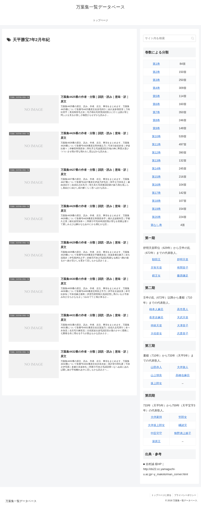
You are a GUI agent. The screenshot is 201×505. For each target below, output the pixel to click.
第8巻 (156, 120)
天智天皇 (156, 267)
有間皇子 (182, 267)
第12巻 (156, 152)
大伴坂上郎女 (156, 425)
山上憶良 (156, 375)
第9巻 (156, 128)
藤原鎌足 (182, 275)
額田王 (156, 259)
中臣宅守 (156, 433)
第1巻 (156, 63)
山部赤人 (156, 367)
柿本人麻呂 (156, 309)
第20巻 (156, 217)
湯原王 (156, 441)
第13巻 (156, 160)
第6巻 (156, 104)
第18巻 (156, 200)
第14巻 (156, 168)
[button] (192, 38)
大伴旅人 (182, 367)
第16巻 (156, 184)
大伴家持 (156, 417)
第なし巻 (156, 225)
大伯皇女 (156, 333)
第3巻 (156, 80)
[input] (169, 38)
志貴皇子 (182, 333)
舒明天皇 (182, 259)
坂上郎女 (156, 383)
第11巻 (156, 144)
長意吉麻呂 (156, 317)
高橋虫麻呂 (183, 375)
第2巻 (156, 72)
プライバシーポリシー (185, 495)
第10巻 (156, 136)
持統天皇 (156, 325)
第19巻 (156, 208)
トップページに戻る (161, 495)
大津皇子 (182, 325)
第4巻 (156, 88)
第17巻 (156, 192)
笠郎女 (182, 417)
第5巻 (156, 96)
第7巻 (156, 112)
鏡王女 (156, 275)
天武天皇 (182, 317)
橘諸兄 (182, 425)
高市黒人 (182, 309)
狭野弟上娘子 (182, 433)
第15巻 (156, 176)
